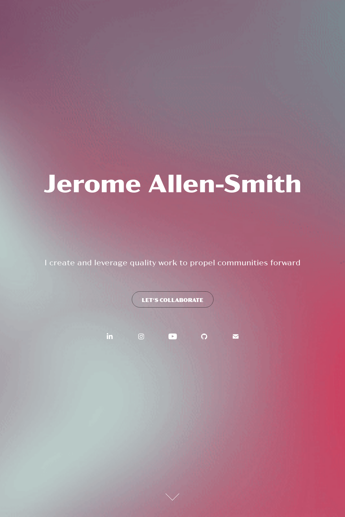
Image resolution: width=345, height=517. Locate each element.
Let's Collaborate (172, 300)
